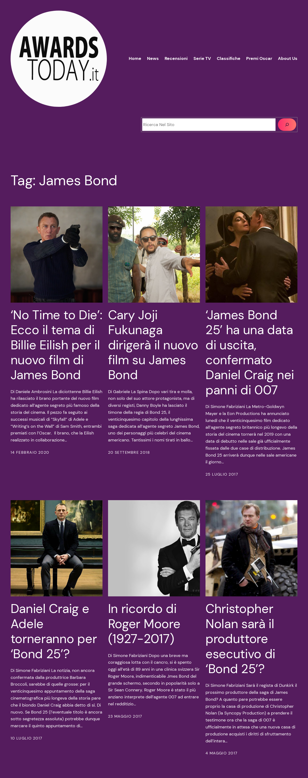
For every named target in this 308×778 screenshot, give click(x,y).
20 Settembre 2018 (129, 452)
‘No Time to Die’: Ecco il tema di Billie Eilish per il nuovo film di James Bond (57, 345)
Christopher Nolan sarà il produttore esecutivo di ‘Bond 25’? (240, 638)
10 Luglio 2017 (27, 738)
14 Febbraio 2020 (30, 452)
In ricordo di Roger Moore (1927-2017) (144, 623)
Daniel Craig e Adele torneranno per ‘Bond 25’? (54, 631)
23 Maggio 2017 (125, 716)
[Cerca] (287, 124)
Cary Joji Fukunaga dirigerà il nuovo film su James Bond (153, 345)
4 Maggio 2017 (221, 753)
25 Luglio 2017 (221, 474)
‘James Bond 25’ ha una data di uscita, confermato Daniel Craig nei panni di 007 (249, 352)
